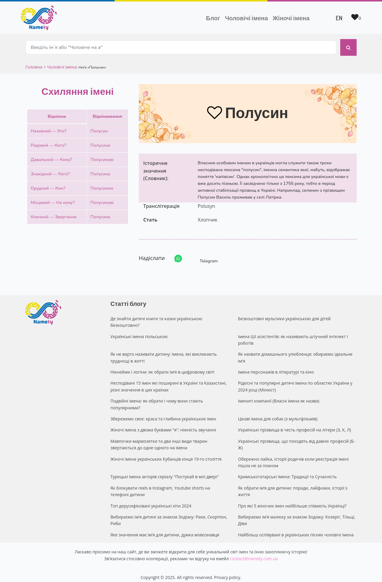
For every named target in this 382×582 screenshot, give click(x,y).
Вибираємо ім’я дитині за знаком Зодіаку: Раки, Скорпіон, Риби (168, 515)
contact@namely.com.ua (254, 553)
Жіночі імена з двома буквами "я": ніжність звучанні (163, 425)
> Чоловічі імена (60, 62)
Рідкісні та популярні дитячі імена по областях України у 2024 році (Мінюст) (295, 381)
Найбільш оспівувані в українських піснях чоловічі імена (296, 530)
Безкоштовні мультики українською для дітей (284, 313)
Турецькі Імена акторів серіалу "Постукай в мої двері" (164, 471)
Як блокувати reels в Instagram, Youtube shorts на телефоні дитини (160, 486)
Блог (213, 18)
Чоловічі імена (247, 17)
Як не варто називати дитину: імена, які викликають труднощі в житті (163, 352)
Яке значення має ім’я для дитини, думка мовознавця (164, 530)
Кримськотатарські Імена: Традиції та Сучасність (287, 471)
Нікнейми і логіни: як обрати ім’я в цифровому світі (162, 367)
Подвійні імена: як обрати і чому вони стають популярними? (156, 399)
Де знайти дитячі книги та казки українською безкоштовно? (156, 317)
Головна (34, 62)
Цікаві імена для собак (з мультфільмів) (278, 414)
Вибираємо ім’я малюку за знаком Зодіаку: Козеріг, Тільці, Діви (296, 515)
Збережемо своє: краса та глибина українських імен (163, 414)
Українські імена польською (139, 331)
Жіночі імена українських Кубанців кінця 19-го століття (165, 453)
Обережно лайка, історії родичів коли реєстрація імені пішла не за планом (293, 457)
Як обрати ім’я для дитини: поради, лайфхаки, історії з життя (293, 486)
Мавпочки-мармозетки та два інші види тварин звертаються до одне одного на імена (158, 439)
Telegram (203, 253)
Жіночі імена (291, 18)
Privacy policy (227, 572)
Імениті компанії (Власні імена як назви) (278, 396)
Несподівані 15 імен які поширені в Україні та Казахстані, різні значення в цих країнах (168, 381)
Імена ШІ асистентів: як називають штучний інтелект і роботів (293, 334)
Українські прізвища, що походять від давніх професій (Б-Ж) (296, 439)
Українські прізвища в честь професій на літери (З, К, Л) (294, 425)
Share (231, 254)
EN (339, 18)
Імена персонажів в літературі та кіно (276, 367)
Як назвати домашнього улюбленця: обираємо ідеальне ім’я (295, 352)
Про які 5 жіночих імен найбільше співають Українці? (292, 500)
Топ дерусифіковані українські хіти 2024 (150, 500)
